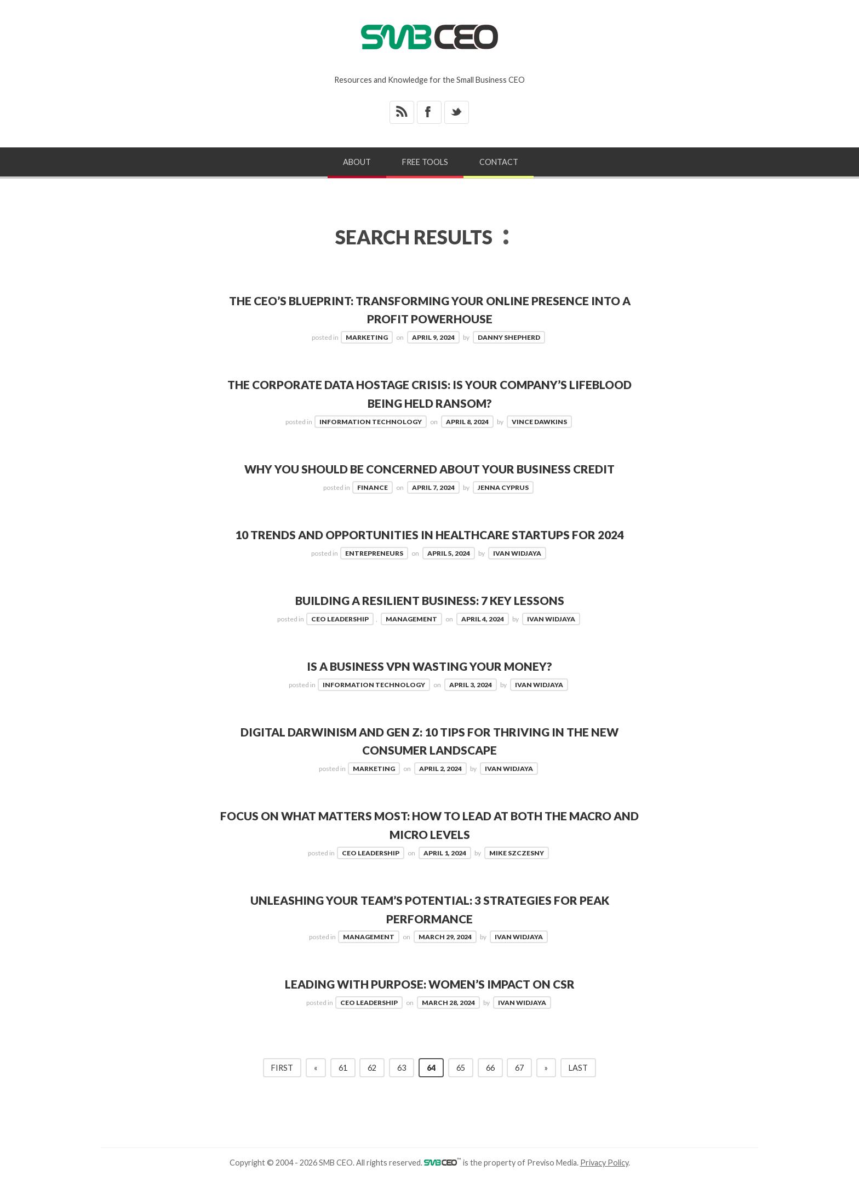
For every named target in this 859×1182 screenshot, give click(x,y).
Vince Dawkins (539, 422)
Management (411, 619)
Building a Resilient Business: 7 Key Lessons (429, 600)
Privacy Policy (604, 1162)
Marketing (367, 337)
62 (372, 1067)
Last (578, 1067)
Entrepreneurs (374, 553)
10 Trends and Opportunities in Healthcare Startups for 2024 (429, 534)
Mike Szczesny (516, 853)
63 (401, 1067)
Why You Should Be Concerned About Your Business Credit (429, 468)
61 (343, 1067)
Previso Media (552, 1162)
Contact (498, 162)
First (282, 1067)
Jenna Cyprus (503, 487)
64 (431, 1067)
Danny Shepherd (509, 337)
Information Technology (370, 422)
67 (519, 1067)
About (357, 162)
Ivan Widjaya (517, 553)
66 (490, 1067)
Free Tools (425, 162)
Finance (372, 487)
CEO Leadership (340, 619)
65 (460, 1067)
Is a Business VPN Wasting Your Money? (429, 666)
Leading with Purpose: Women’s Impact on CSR (430, 984)
